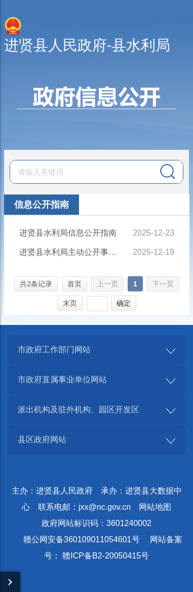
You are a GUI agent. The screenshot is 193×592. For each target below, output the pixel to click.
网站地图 (155, 507)
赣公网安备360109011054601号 (81, 539)
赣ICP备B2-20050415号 (105, 555)
